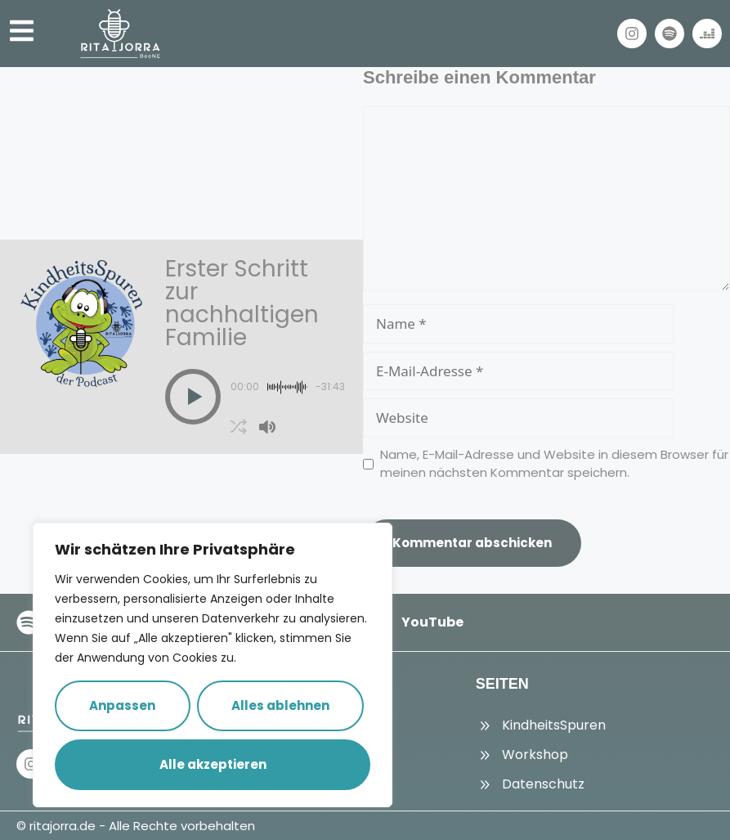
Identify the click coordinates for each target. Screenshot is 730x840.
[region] (212, 665)
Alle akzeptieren (212, 764)
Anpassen (122, 705)
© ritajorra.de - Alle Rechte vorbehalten (135, 825)
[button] (193, 396)
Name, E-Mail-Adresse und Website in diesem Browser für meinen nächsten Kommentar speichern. (554, 464)
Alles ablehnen (280, 705)
